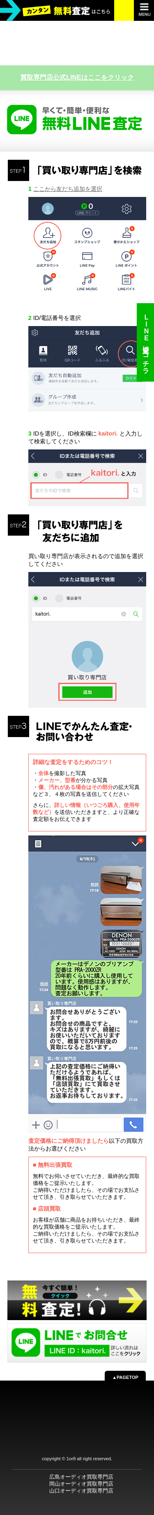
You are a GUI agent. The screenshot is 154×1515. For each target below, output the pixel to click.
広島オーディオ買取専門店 (81, 1477)
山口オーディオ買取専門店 (81, 1491)
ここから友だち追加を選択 (67, 188)
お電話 (124, 10)
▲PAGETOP (125, 1377)
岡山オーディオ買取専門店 (81, 1484)
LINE (145, 342)
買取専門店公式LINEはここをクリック (76, 77)
